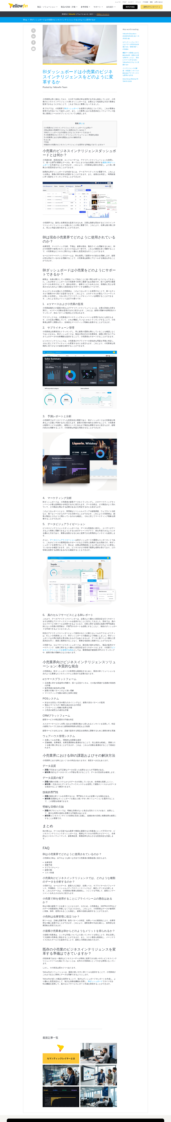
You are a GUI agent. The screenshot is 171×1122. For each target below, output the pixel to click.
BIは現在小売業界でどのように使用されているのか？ (65, 130)
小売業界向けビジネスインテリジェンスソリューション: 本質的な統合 (71, 135)
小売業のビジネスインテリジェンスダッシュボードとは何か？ (68, 128)
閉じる (81, 123)
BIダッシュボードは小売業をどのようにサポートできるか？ (67, 132)
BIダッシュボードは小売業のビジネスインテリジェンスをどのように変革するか (62, 20)
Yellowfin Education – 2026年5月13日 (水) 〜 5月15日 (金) (131, 36)
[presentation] (18, 5)
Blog (25, 20)
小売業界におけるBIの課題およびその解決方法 (62, 137)
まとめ (47, 140)
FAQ (46, 142)
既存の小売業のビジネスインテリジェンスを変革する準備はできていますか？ (74, 145)
